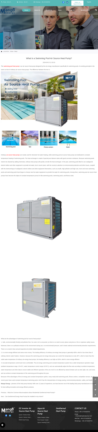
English (89, 2)
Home (11, 51)
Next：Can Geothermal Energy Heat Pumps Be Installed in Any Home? (22, 396)
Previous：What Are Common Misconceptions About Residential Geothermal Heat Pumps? (28, 392)
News (15, 51)
